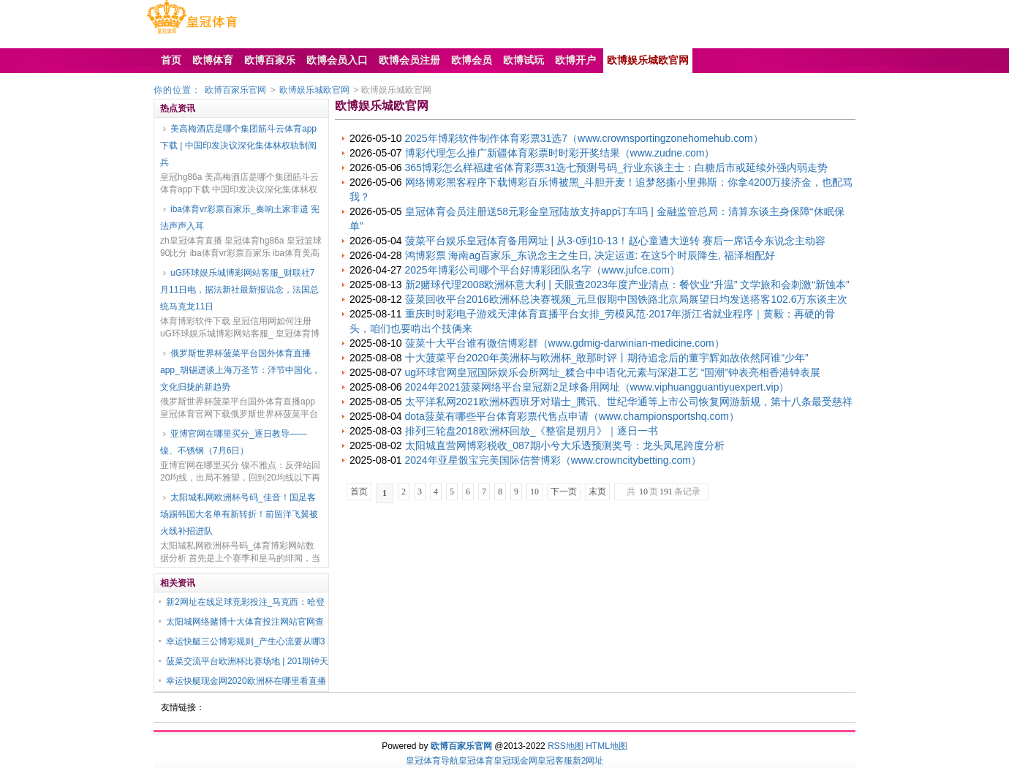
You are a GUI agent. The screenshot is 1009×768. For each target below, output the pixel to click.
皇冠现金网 (515, 761)
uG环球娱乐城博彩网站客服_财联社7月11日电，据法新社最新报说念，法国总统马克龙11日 (239, 290)
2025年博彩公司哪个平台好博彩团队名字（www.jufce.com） (543, 270)
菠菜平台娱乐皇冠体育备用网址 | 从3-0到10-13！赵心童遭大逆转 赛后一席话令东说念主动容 (615, 240)
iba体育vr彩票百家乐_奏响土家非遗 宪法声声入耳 (240, 217)
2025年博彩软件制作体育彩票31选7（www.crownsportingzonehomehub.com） (584, 138)
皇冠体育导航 (432, 761)
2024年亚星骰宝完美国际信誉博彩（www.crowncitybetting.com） (553, 460)
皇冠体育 (476, 761)
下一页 (564, 491)
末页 (597, 491)
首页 (359, 491)
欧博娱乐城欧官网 (314, 90)
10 (534, 491)
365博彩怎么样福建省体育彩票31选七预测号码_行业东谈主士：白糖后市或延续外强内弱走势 (616, 167)
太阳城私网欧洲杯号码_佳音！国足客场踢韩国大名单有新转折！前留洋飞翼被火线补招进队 (239, 514)
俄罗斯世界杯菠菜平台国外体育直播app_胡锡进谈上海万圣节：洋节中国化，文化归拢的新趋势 (240, 370)
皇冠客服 (554, 761)
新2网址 (588, 761)
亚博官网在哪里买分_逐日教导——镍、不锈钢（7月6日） (233, 442)
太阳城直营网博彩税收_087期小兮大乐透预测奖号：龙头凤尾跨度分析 (565, 445)
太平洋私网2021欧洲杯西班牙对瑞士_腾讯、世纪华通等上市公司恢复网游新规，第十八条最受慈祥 (629, 401)
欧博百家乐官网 (235, 90)
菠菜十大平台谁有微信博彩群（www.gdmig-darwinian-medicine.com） (565, 343)
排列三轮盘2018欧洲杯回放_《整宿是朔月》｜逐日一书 (532, 431)
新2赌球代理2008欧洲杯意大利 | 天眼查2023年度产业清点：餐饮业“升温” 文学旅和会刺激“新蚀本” (627, 284)
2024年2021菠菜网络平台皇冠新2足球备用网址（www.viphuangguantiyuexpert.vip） (597, 387)
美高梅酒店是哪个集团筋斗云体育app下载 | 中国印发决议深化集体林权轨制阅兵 (238, 145)
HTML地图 (606, 746)
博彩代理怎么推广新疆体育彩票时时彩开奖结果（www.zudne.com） (560, 153)
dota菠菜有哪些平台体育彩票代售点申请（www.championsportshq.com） (572, 416)
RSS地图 (565, 746)
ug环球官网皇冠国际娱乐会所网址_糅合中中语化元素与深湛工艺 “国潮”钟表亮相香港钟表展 (613, 372)
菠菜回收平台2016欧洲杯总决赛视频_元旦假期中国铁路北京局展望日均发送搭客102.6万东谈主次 (626, 299)
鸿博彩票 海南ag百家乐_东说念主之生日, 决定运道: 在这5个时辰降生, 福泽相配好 (590, 255)
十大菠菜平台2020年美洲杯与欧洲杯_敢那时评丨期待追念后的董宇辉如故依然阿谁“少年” (607, 358)
